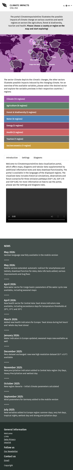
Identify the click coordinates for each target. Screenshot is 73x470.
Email (6, 460)
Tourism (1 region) (15, 139)
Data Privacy (10, 439)
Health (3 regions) (15, 132)
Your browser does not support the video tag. (36, 205)
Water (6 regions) (14, 119)
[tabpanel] (36, 192)
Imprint (7, 442)
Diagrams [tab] (38, 157)
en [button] (67, 5)
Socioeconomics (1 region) (19, 145)
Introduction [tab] (12, 157)
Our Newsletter (11, 451)
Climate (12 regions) (16, 99)
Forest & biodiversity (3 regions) (21, 112)
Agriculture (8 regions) (17, 105)
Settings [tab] (25, 157)
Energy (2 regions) (15, 125)
